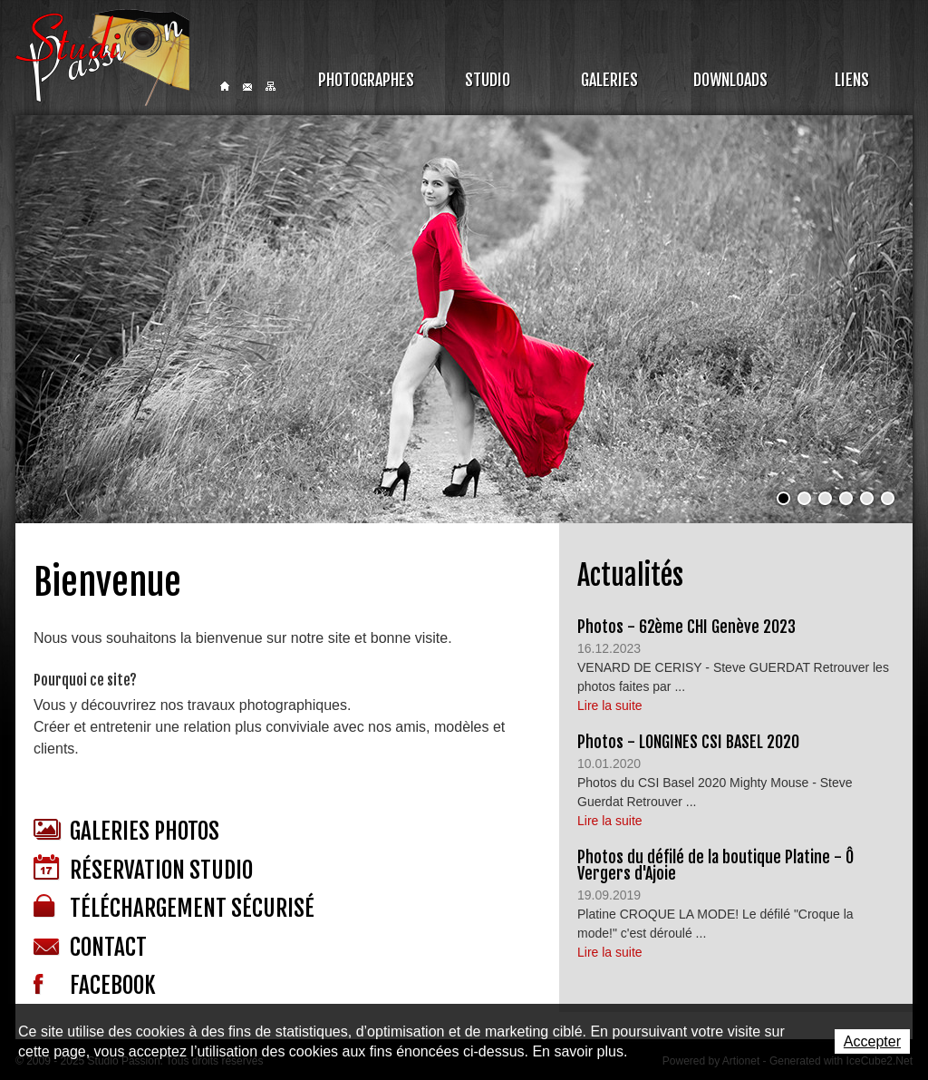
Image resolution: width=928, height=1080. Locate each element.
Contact (247, 87)
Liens (852, 80)
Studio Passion (102, 57)
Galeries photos (126, 831)
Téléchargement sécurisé (174, 908)
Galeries (609, 80)
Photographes (366, 80)
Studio (487, 80)
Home (224, 86)
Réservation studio (143, 869)
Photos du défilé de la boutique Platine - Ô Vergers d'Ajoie (715, 865)
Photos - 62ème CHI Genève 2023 (686, 627)
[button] (783, 498)
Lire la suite (610, 705)
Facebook (95, 985)
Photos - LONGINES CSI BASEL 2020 (688, 742)
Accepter (872, 1041)
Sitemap (271, 86)
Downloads (730, 80)
